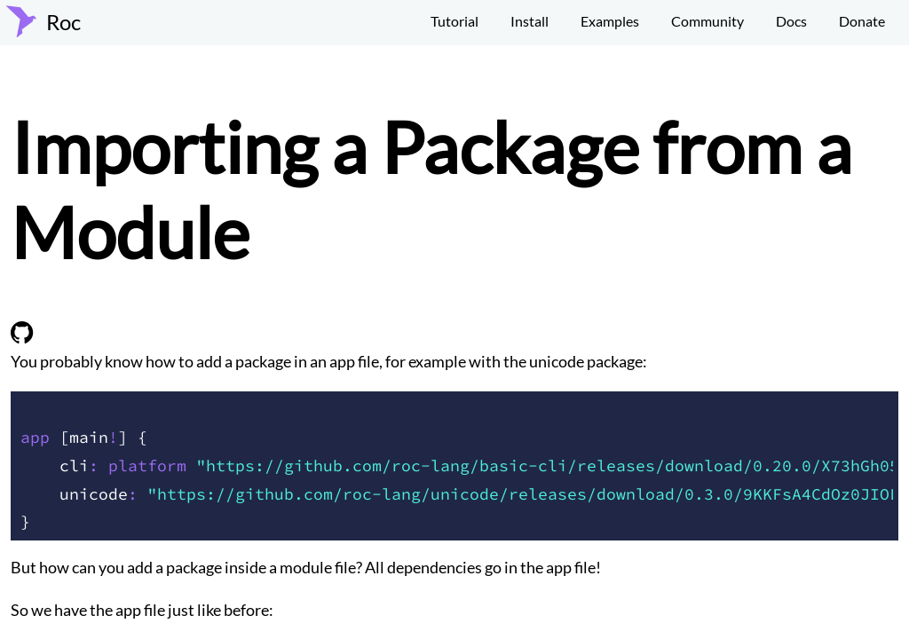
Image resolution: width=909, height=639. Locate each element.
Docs (791, 20)
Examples (610, 20)
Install (529, 20)
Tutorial (454, 20)
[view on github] (22, 337)
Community (707, 20)
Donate (862, 20)
